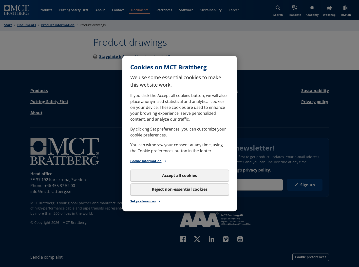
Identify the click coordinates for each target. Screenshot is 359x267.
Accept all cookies (179, 175)
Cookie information (148, 161)
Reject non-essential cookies (180, 189)
